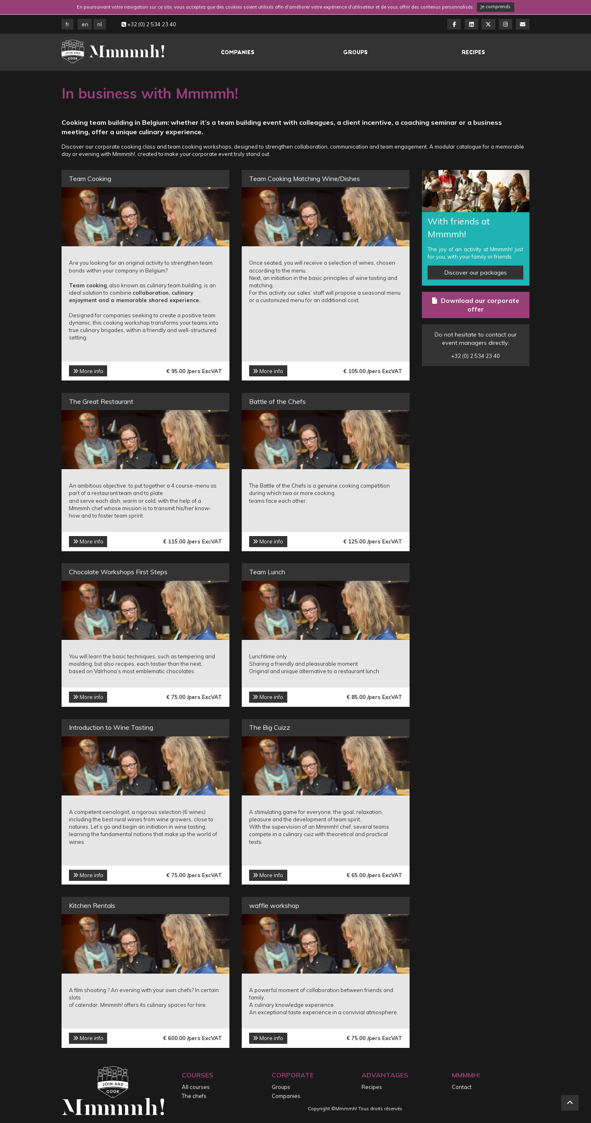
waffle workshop (274, 905)
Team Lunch (267, 572)
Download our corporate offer (475, 305)
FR (67, 24)
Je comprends (495, 6)
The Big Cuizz (269, 727)
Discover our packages (475, 272)
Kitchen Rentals (92, 905)
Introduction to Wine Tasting (111, 727)
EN (85, 24)
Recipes (473, 52)
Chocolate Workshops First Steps (118, 572)
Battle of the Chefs (277, 401)
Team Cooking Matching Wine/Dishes (304, 178)
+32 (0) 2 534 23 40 (148, 24)
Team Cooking (90, 178)
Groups (355, 52)
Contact (462, 1087)
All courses (196, 1087)
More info (88, 371)
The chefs (194, 1096)
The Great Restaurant (101, 401)
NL (99, 24)
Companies (237, 52)
